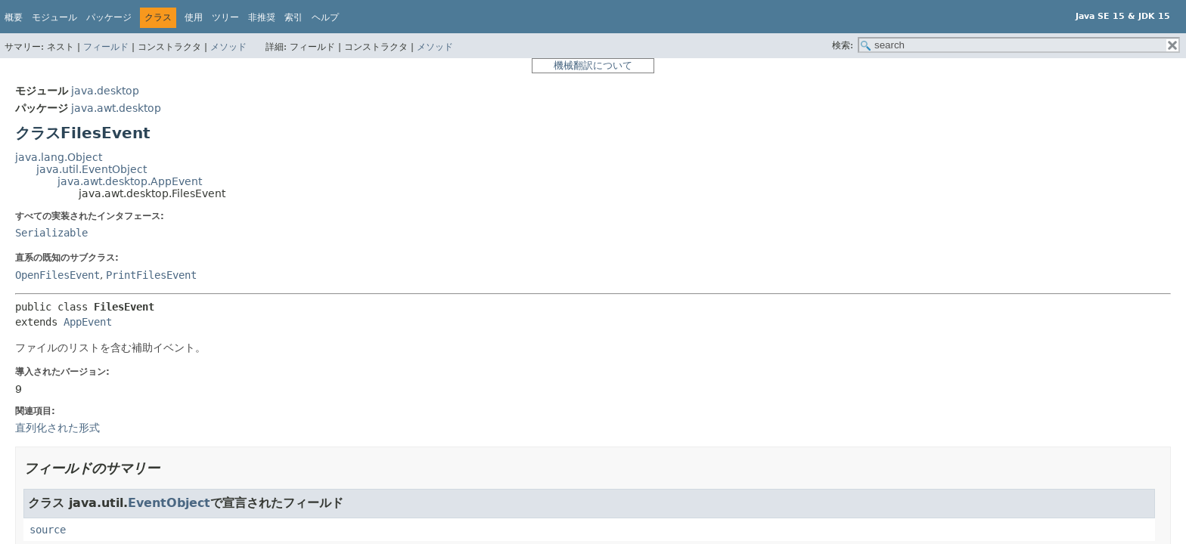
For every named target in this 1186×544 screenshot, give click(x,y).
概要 (14, 17)
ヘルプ (325, 17)
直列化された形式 (57, 428)
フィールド (106, 47)
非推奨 (261, 17)
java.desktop (105, 91)
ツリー (225, 17)
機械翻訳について (593, 65)
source (47, 530)
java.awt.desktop (116, 108)
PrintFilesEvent (151, 275)
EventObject (169, 503)
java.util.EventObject (91, 169)
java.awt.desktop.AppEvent (129, 181)
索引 (293, 17)
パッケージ (109, 17)
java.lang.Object (58, 157)
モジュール (54, 17)
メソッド (228, 47)
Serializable (51, 233)
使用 (194, 17)
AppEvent (88, 322)
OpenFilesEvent (57, 275)
